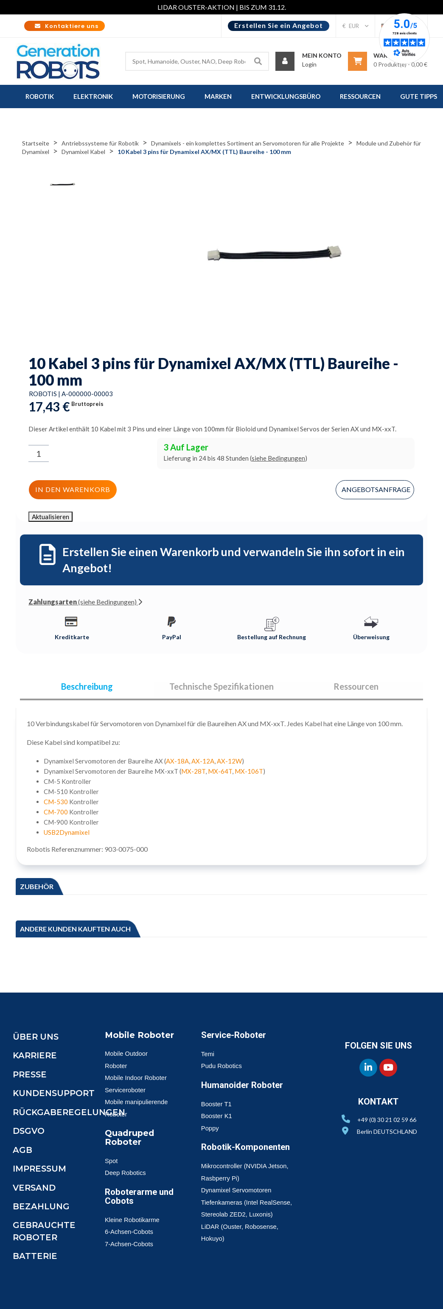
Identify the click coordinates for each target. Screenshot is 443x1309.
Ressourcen (356, 686)
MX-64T (220, 771)
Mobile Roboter (140, 1035)
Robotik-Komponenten (247, 1148)
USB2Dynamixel (67, 832)
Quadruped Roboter (130, 1137)
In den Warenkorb (72, 489)
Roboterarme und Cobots (132, 1196)
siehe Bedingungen (278, 458)
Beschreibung (87, 686)
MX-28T (193, 771)
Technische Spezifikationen (221, 686)
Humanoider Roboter (243, 1085)
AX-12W (229, 761)
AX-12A (202, 761)
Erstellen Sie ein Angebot (278, 25)
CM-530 (56, 802)
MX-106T (249, 771)
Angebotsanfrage (376, 489)
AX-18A (177, 761)
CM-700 (56, 812)
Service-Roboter (235, 1035)
